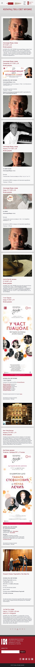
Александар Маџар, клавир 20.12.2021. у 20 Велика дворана (10, 45)
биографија (15, 531)
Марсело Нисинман (7, 386)
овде (21, 394)
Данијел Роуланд (7, 385)
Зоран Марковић (6, 389)
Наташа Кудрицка (7, 390)
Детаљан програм (7, 539)
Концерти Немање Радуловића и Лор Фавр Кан (16, 574)
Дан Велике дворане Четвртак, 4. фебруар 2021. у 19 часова (14, 451)
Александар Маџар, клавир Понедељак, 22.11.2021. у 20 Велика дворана (11, 63)
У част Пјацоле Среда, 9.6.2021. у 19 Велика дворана (8, 300)
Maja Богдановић (7, 384)
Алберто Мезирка (7, 387)
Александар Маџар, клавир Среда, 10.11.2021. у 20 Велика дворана (10, 190)
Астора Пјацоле (20, 382)
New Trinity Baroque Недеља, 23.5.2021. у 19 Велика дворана (9, 432)
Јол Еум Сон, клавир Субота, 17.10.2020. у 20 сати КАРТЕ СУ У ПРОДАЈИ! (11, 611)
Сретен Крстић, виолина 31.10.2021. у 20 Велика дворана (9, 281)
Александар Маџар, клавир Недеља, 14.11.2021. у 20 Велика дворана (10, 148)
